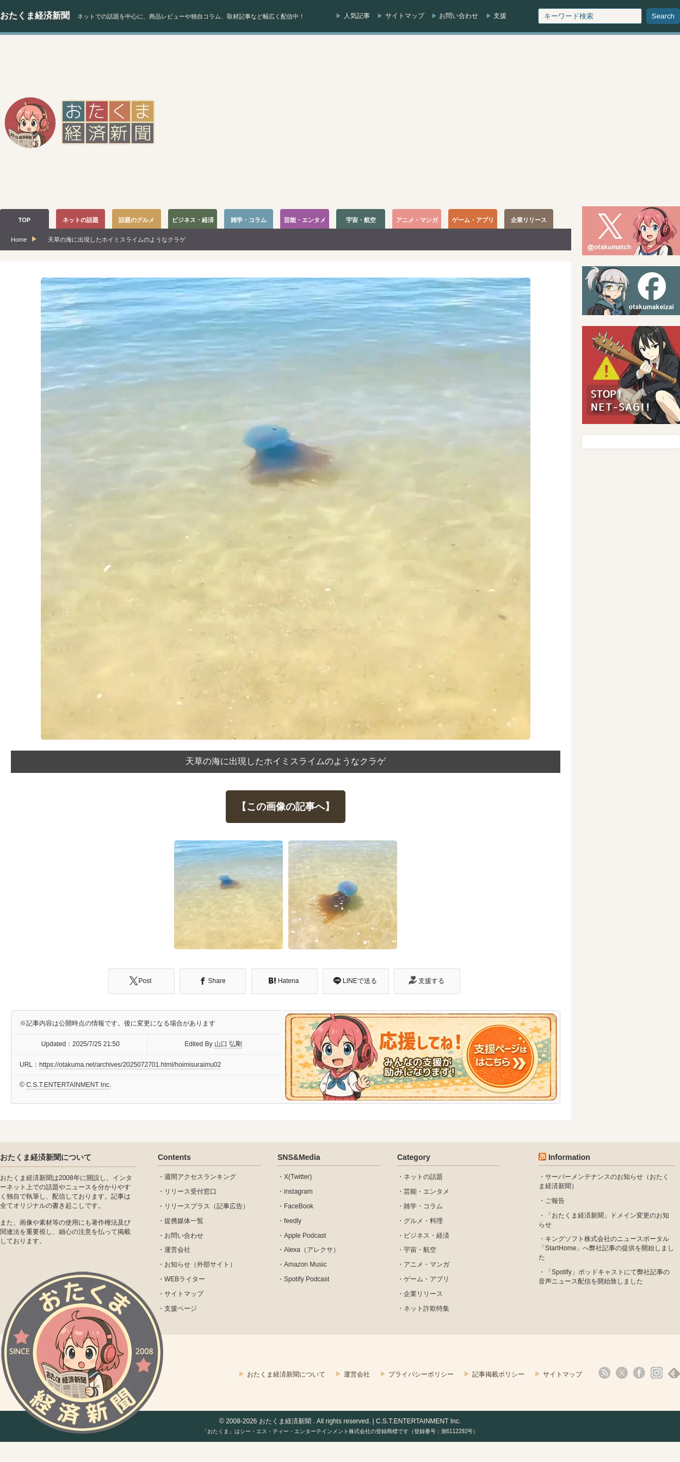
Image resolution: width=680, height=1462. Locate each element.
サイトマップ (404, 16)
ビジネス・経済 (426, 1235)
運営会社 (177, 1250)
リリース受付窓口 (190, 1191)
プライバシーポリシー (421, 1374)
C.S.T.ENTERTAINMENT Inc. (68, 1085)
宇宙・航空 (420, 1250)
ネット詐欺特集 (426, 1308)
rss (604, 1373)
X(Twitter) (298, 1177)
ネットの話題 (423, 1177)
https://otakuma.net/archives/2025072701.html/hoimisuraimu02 (130, 1064)
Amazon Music (305, 1264)
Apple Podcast (305, 1235)
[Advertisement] (544, 122)
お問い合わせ (458, 16)
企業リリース (423, 1294)
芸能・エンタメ (426, 1191)
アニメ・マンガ (426, 1264)
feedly (292, 1221)
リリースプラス (187, 1206)
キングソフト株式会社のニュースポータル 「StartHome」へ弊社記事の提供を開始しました (606, 1248)
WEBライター (184, 1279)
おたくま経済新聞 (35, 15)
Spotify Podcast (306, 1279)
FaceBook (298, 1206)
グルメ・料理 (423, 1221)
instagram (298, 1191)
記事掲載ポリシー (498, 1374)
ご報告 (555, 1201)
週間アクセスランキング (200, 1177)
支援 (499, 16)
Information (569, 1157)
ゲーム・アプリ (426, 1279)
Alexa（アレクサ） (311, 1250)
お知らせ (177, 1264)
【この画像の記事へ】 (286, 806)
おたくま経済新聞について (45, 1157)
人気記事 (357, 16)
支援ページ (180, 1308)
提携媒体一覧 (183, 1221)
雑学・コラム (423, 1206)
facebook (639, 1373)
